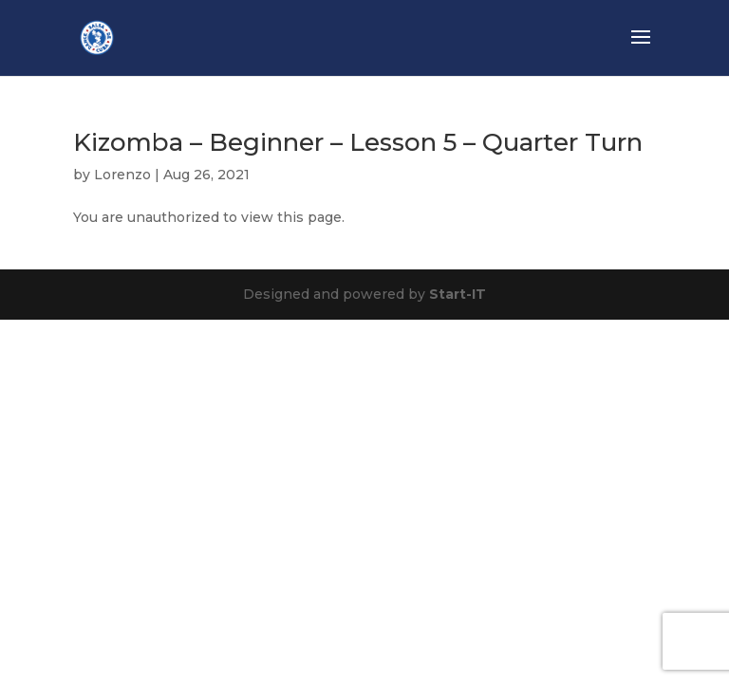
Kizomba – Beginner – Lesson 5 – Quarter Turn (358, 142)
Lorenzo (122, 174)
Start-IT (457, 294)
